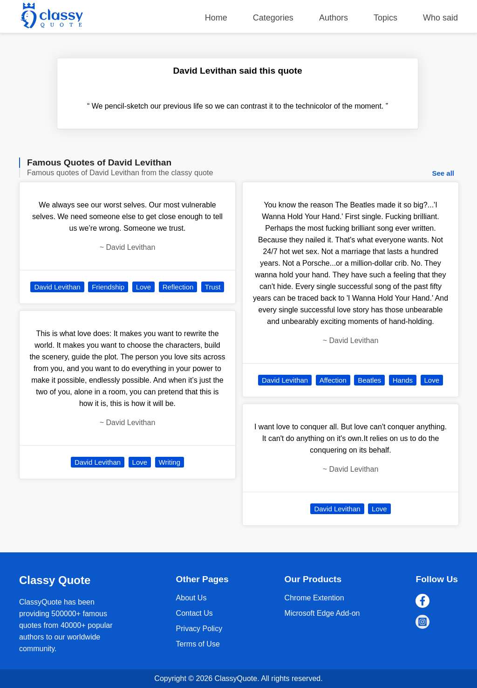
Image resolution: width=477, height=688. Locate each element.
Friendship (108, 287)
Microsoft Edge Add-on (322, 613)
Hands (403, 380)
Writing (169, 462)
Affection (333, 380)
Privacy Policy (199, 629)
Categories (273, 17)
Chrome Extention (314, 598)
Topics (385, 17)
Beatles (369, 380)
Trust (213, 287)
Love (143, 287)
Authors (333, 17)
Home (216, 17)
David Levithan (57, 287)
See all (443, 173)
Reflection (178, 287)
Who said (440, 17)
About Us (191, 598)
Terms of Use (198, 644)
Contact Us (194, 613)
